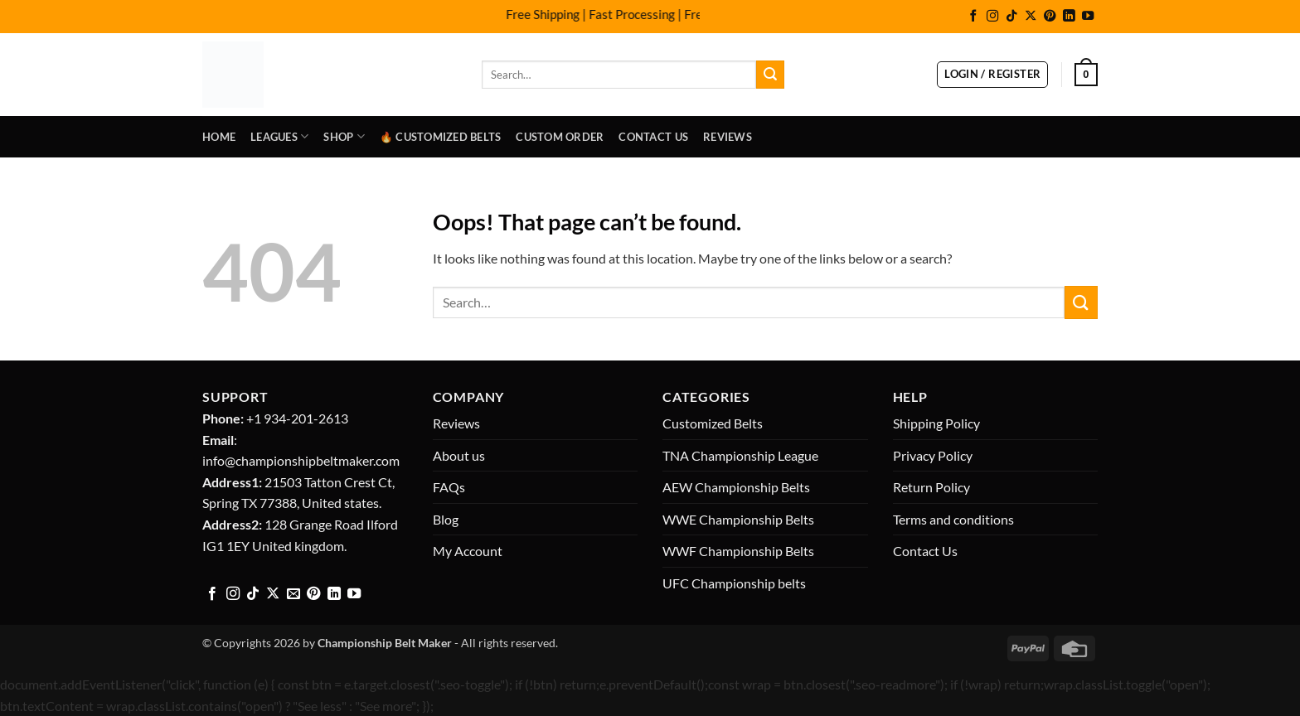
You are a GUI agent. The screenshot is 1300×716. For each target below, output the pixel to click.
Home (218, 136)
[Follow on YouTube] (1088, 16)
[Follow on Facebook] (973, 16)
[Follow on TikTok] (1011, 16)
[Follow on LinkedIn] (1068, 16)
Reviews (727, 136)
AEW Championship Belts (736, 487)
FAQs (449, 487)
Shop (343, 136)
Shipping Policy (936, 423)
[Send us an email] (293, 594)
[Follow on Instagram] (992, 16)
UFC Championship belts (734, 583)
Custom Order (560, 136)
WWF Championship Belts (738, 551)
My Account (467, 551)
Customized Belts (712, 423)
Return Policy (931, 487)
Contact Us (653, 136)
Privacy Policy (933, 455)
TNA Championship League (740, 455)
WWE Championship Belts (738, 519)
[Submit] (770, 74)
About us (459, 455)
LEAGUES (279, 136)
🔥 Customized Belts (441, 136)
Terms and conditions (953, 519)
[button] (992, 74)
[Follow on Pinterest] (1049, 16)
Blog (445, 519)
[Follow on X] (1030, 16)
